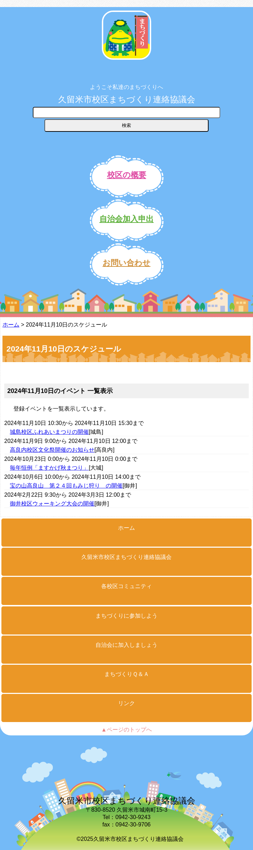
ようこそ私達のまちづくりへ (126, 87)
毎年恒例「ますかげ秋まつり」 (49, 468)
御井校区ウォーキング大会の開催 (52, 504)
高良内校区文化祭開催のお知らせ (52, 450)
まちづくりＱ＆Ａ (126, 674)
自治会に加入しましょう (126, 645)
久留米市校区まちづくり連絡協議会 (126, 99)
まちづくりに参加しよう (126, 616)
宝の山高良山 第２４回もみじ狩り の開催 (66, 486)
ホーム (10, 325)
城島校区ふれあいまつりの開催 (49, 432)
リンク (126, 703)
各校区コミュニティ (126, 586)
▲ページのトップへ (126, 730)
